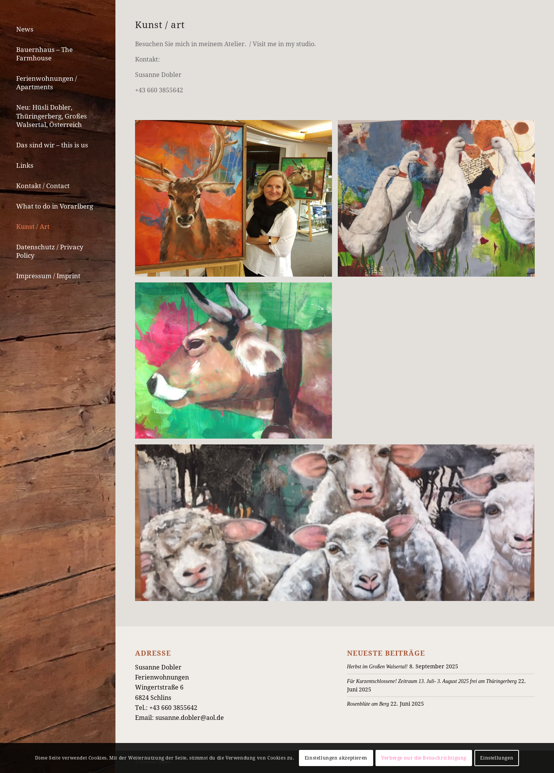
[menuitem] (57, 29)
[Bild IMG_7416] (236, 201)
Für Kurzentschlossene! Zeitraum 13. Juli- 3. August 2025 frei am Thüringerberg (432, 681)
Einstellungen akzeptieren (336, 758)
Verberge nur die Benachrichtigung (423, 758)
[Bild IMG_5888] (236, 363)
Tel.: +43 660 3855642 (166, 707)
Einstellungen (496, 758)
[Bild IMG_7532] (439, 201)
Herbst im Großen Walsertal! (377, 666)
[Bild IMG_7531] (337, 525)
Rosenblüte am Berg (368, 704)
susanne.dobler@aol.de (189, 717)
